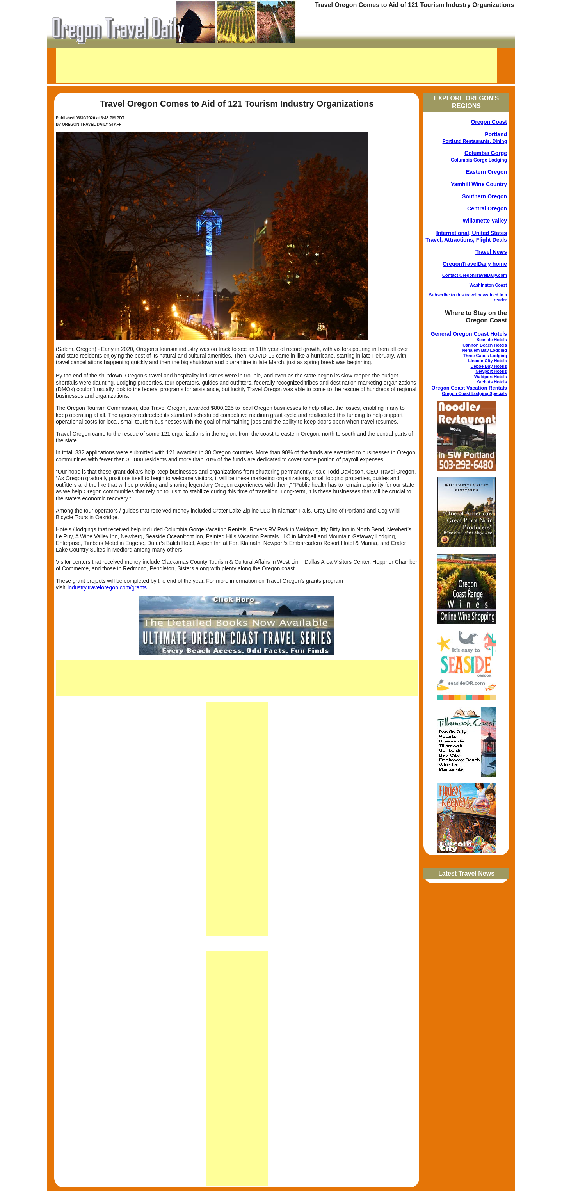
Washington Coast (488, 285)
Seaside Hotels (492, 339)
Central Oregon (487, 208)
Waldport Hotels (490, 376)
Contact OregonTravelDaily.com (474, 275)
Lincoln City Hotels (487, 360)
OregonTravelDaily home (475, 264)
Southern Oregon (484, 196)
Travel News (491, 252)
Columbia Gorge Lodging (479, 160)
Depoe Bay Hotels (488, 366)
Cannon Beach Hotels (484, 345)
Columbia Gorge (485, 153)
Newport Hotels (491, 371)
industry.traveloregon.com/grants (107, 587)
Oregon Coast (489, 122)
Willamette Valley (485, 220)
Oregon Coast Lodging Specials (474, 393)
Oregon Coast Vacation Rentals (469, 388)
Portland (496, 134)
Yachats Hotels (492, 381)
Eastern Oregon (486, 172)
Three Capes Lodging (485, 355)
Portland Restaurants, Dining (475, 141)
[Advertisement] (276, 65)
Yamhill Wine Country (479, 184)
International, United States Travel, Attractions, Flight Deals (466, 236)
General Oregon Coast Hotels (469, 334)
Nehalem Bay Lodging (484, 350)
